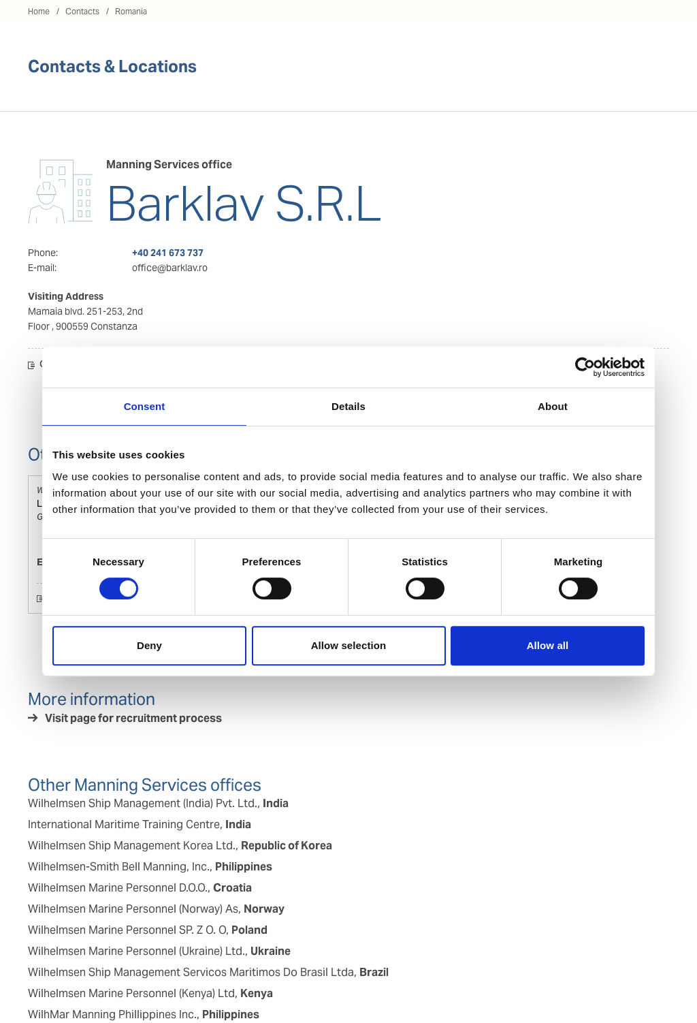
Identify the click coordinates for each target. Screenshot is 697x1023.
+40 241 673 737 (168, 253)
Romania (131, 11)
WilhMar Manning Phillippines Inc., (143, 1014)
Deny (149, 645)
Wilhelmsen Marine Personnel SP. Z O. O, (148, 930)
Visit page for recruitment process (133, 718)
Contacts (82, 11)
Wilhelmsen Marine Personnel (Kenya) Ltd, (150, 993)
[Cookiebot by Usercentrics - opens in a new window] (585, 367)
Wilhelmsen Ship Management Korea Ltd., (180, 845)
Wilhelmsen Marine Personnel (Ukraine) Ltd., (159, 951)
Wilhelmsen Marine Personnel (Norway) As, (156, 909)
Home (39, 11)
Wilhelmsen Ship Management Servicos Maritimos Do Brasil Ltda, (208, 972)
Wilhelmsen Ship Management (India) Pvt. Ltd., (158, 803)
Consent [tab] (144, 406)
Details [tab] (348, 406)
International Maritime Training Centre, (139, 824)
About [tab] (553, 406)
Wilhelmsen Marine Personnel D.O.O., (140, 888)
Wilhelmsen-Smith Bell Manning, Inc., (150, 867)
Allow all (548, 645)
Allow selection (349, 645)
